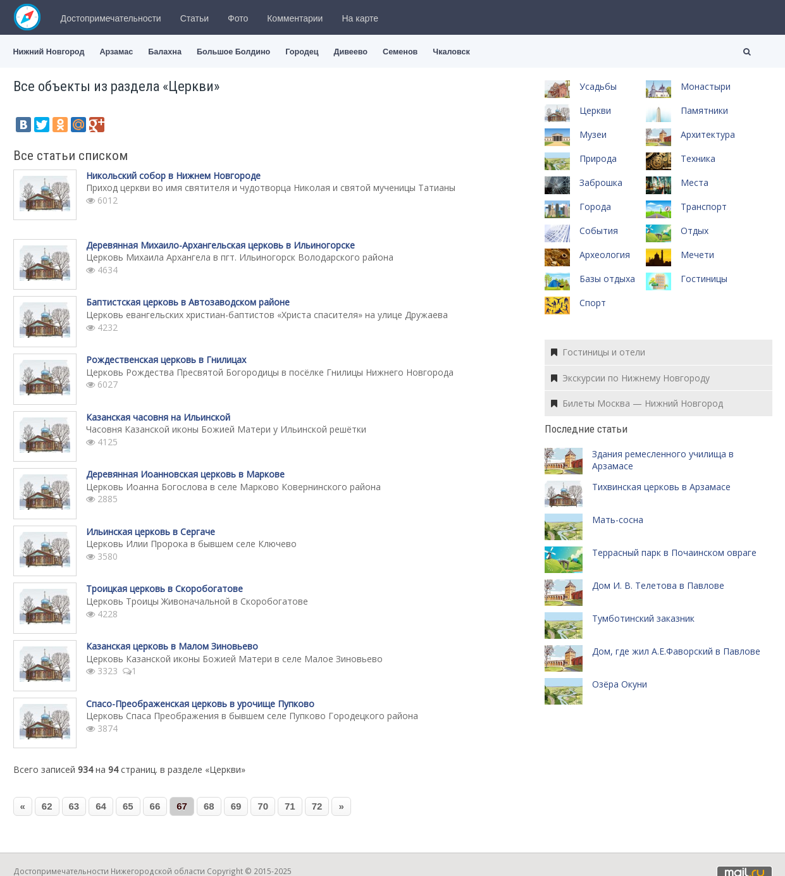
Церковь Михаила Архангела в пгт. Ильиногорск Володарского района (239, 257)
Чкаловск (451, 51)
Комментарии (295, 18)
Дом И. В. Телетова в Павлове (658, 585)
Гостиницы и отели (598, 352)
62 (47, 806)
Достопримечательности (111, 18)
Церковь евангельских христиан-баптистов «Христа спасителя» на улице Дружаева (267, 315)
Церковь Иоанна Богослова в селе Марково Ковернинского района (233, 487)
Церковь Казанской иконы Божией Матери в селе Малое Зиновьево (234, 659)
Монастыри (706, 86)
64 (101, 806)
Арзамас (116, 51)
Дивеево (350, 51)
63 (74, 806)
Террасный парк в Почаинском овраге (674, 552)
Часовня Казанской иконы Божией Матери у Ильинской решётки (226, 429)
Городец (301, 51)
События (598, 231)
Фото (238, 18)
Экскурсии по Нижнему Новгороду (630, 378)
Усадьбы (598, 86)
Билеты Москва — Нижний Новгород (637, 403)
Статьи (194, 18)
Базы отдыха (607, 279)
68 (209, 806)
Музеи (593, 134)
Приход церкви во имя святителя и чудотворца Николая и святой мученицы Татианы (270, 188)
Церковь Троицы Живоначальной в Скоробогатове (197, 601)
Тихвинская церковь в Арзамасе (661, 487)
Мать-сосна (617, 520)
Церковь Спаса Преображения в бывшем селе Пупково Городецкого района (252, 716)
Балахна (165, 51)
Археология (604, 255)
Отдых (694, 231)
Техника (698, 158)
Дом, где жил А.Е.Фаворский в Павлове (676, 651)
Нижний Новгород (49, 51)
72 (317, 806)
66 (155, 806)
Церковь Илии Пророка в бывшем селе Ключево (191, 544)
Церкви (595, 110)
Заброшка (600, 182)
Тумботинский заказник (643, 618)
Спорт (592, 303)
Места (694, 182)
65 (128, 806)
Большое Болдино (233, 51)
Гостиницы (704, 279)
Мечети (697, 255)
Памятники (704, 110)
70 (262, 806)
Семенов (400, 51)
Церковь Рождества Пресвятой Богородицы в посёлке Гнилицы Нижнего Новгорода (270, 372)
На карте (360, 18)
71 (290, 806)
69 (236, 806)
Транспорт (704, 206)
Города (595, 206)
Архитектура (708, 134)
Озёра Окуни (619, 684)
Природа (598, 158)
